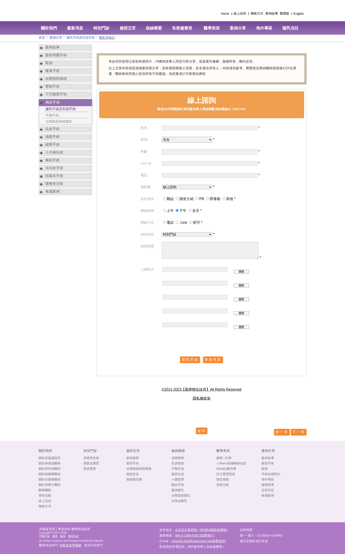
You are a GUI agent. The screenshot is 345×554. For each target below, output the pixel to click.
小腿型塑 (177, 479)
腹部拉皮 (177, 474)
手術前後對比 (270, 474)
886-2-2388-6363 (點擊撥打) (195, 535)
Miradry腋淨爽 (226, 468)
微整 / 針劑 (224, 458)
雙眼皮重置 (91, 463)
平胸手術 (177, 468)
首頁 (42, 37)
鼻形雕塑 (132, 458)
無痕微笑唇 (134, 479)
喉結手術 (177, 485)
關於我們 (45, 451)
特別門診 (90, 451)
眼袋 (264, 468)
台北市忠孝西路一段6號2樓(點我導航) (201, 530)
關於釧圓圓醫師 (50, 474)
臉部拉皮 (132, 474)
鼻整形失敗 (91, 458)
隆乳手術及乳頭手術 (81, 37)
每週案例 (267, 495)
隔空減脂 (222, 479)
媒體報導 (267, 485)
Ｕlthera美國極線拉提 (231, 463)
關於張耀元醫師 (50, 485)
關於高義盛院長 (50, 458)
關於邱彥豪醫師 (50, 479)
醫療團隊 (45, 490)
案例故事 (267, 458)
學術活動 (45, 495)
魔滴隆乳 (177, 490)
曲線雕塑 (178, 451)
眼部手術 (132, 463)
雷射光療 (222, 485)
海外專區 (267, 479)
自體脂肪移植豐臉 (138, 468)
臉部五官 (133, 451)
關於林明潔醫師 (50, 468)
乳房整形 (177, 463)
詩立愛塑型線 (225, 474)
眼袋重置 (90, 468)
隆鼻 (55, 536)
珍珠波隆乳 (179, 501)
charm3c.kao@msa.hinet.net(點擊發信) (198, 541)
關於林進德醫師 (50, 463)
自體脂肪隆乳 (180, 495)
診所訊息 (267, 490)
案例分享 (56, 37)
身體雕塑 (177, 458)
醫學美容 (223, 451)
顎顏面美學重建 (70, 545)
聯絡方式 (45, 506)
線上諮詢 (45, 501)
